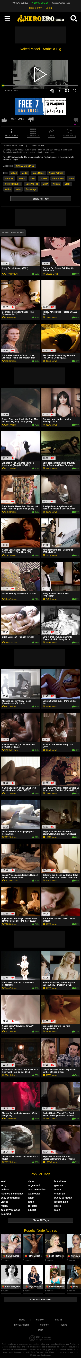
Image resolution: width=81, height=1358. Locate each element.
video (18, 189)
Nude (71, 178)
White (8, 189)
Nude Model (38, 173)
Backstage (31, 189)
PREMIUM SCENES (40, 3)
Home (22, 1320)
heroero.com (46, 1337)
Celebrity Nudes (13, 184)
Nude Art (9, 178)
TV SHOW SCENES (19, 3)
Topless (43, 178)
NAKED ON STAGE (25, 166)
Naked (14, 173)
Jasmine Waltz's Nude (61, 3)
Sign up (40, 1320)
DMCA (40, 1330)
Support (44, 1325)
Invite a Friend (21, 1325)
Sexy (45, 184)
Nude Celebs (32, 184)
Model (25, 173)
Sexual (22, 178)
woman (56, 184)
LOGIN (49, 8)
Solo (32, 178)
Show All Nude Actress (40, 1299)
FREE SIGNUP (35, 8)
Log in (58, 1320)
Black (67, 184)
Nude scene (58, 178)
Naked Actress (56, 173)
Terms (64, 1325)
